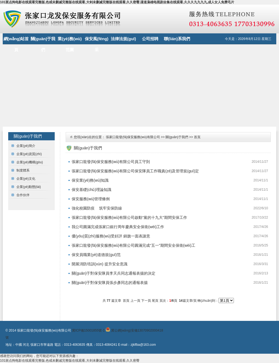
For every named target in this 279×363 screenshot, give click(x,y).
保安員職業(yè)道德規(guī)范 (96, 254)
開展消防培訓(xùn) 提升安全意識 (99, 264)
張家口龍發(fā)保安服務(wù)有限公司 (133, 137)
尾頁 (155, 301)
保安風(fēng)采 (97, 40)
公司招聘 (150, 38)
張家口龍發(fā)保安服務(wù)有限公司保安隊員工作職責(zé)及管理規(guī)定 (135, 171)
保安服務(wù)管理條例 (91, 199)
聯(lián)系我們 (177, 38)
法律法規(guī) (123, 38)
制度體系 (23, 170)
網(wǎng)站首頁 (16, 40)
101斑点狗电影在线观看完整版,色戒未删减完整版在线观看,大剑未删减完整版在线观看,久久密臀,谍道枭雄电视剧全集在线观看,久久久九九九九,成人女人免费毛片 (117, 2)
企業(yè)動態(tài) (28, 187)
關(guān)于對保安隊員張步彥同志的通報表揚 (110, 282)
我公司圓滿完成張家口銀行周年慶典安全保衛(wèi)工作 (118, 227)
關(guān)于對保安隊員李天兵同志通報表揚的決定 (113, 273)
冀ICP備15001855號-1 (88, 330)
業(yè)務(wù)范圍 (70, 40)
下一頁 (146, 301)
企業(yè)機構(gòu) (29, 162)
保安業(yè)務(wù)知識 (90, 180)
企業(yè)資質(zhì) (29, 154)
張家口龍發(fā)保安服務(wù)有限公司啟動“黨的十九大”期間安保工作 (129, 217)
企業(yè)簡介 (25, 146)
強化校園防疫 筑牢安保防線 (97, 208)
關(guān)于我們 (43, 40)
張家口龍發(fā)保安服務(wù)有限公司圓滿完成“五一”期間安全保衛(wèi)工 (133, 245)
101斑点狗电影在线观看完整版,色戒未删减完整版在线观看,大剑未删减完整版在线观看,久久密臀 (70, 360)
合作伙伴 (23, 195)
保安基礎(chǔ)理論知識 (91, 189)
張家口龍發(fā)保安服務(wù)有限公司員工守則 (111, 161)
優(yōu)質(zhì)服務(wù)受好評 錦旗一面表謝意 (111, 236)
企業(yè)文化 (25, 179)
